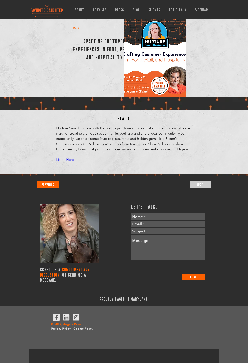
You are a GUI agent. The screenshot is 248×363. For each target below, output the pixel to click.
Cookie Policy (83, 328)
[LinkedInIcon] (66, 317)
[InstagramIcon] (76, 317)
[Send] (193, 277)
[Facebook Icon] (56, 317)
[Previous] (48, 184)
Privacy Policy (61, 328)
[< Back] (75, 28)
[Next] (200, 184)
